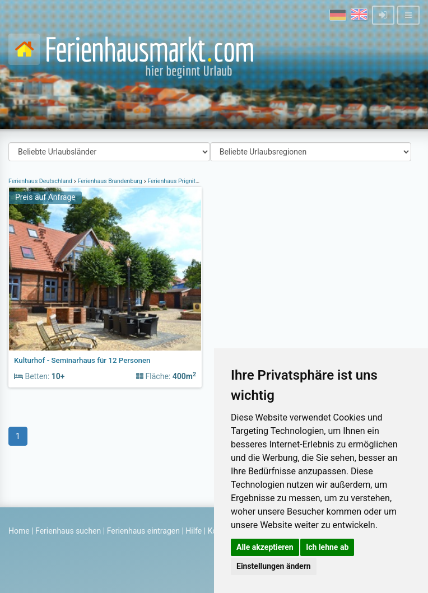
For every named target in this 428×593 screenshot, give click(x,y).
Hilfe (193, 530)
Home (19, 530)
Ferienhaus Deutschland (41, 181)
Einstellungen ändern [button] (273, 566)
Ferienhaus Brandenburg (110, 181)
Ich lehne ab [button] (327, 547)
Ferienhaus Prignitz (173, 181)
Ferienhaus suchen (68, 530)
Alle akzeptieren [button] (265, 547)
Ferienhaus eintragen (143, 530)
